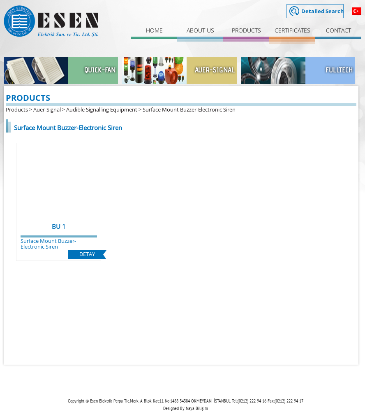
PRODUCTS (246, 30)
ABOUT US (200, 30)
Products (17, 109)
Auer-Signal (47, 109)
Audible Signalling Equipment (101, 109)
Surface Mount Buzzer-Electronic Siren (189, 109)
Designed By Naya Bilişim (185, 408)
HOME (154, 30)
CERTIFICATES (292, 30)
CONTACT (338, 30)
